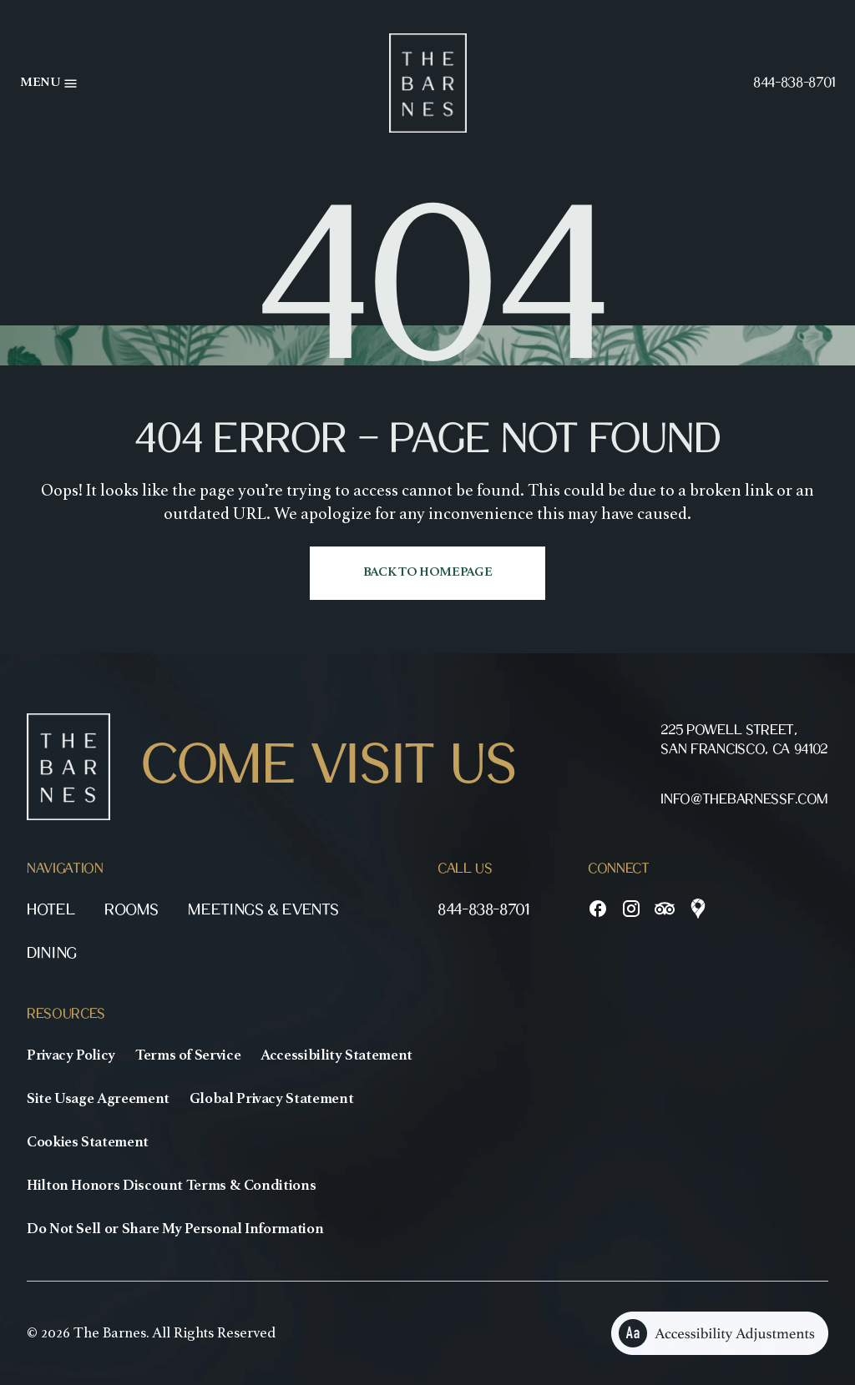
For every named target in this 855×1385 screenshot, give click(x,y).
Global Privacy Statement (271, 1098)
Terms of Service (187, 1055)
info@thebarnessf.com (744, 799)
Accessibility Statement (336, 1055)
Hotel (50, 910)
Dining (52, 953)
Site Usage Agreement (98, 1098)
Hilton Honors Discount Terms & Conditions (171, 1185)
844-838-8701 (794, 83)
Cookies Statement (88, 1142)
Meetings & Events (263, 910)
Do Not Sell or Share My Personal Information (175, 1228)
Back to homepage (428, 572)
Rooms (131, 910)
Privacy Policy (71, 1055)
